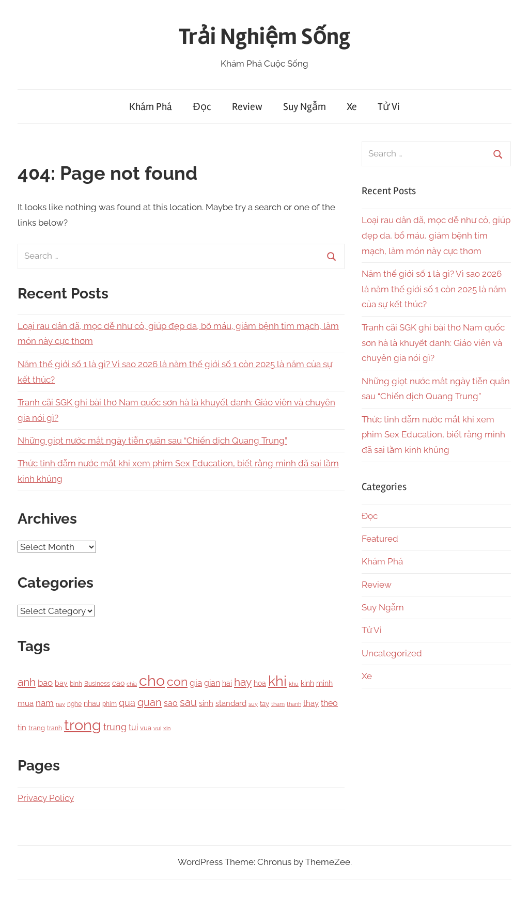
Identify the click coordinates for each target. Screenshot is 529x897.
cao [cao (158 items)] (118, 683)
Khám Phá (150, 106)
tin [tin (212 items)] (22, 727)
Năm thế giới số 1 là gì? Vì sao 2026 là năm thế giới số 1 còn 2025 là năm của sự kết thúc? (434, 289)
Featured (380, 538)
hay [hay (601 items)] (243, 682)
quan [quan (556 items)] (149, 702)
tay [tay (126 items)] (264, 703)
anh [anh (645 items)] (27, 681)
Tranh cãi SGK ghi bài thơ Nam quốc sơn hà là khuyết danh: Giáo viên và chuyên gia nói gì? (433, 343)
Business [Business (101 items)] (97, 683)
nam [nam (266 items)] (45, 703)
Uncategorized (392, 653)
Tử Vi (389, 106)
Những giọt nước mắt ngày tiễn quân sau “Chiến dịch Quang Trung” (152, 440)
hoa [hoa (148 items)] (260, 683)
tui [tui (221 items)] (133, 727)
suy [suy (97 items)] (253, 703)
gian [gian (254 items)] (212, 683)
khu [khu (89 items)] (294, 684)
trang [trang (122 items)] (36, 728)
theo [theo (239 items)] (329, 703)
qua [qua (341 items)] (127, 702)
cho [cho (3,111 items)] (152, 680)
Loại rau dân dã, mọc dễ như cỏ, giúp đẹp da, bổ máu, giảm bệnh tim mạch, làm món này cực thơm (436, 235)
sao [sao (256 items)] (171, 703)
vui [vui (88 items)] (157, 728)
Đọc (202, 106)
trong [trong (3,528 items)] (82, 725)
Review (247, 106)
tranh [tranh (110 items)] (54, 728)
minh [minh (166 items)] (324, 683)
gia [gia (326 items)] (196, 683)
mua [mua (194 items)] (26, 703)
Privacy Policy (46, 798)
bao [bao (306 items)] (45, 683)
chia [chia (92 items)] (132, 683)
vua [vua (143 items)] (145, 727)
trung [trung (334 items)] (115, 726)
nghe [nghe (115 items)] (74, 703)
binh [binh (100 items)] (76, 683)
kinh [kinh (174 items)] (307, 683)
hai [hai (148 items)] (227, 683)
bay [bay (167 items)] (61, 683)
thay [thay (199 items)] (311, 703)
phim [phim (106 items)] (109, 703)
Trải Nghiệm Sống (264, 37)
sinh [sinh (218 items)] (206, 703)
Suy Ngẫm (304, 106)
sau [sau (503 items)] (188, 703)
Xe (352, 106)
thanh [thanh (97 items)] (294, 703)
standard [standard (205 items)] (230, 703)
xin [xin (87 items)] (166, 728)
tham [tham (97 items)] (278, 703)
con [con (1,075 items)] (177, 681)
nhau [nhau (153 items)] (92, 703)
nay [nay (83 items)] (60, 704)
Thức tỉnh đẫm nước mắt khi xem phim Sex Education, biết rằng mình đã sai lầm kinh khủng (433, 434)
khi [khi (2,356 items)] (277, 680)
